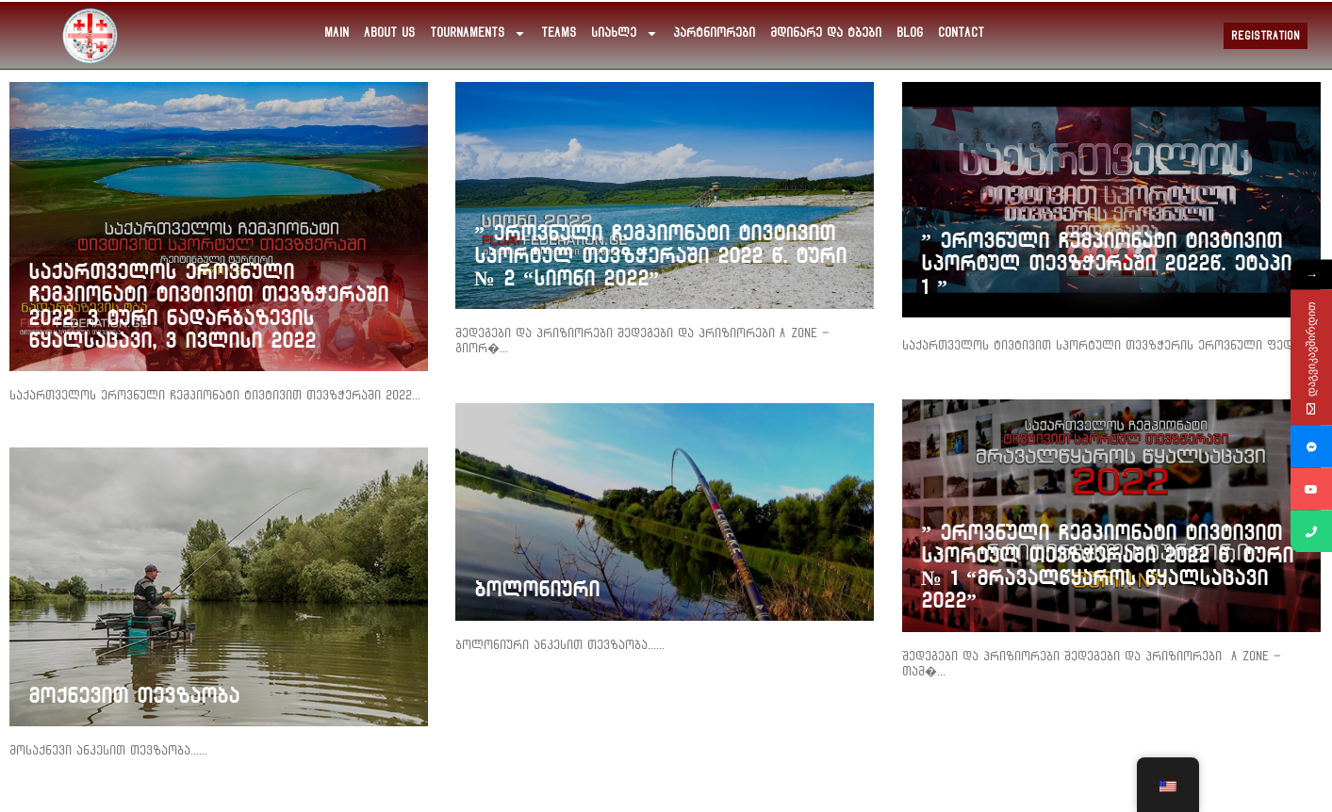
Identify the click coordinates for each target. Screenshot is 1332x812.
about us (389, 33)
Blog (909, 33)
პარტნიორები (714, 33)
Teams (558, 33)
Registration (1265, 35)
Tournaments (478, 33)
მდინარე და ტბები (825, 33)
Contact (961, 33)
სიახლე (624, 33)
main (336, 33)
